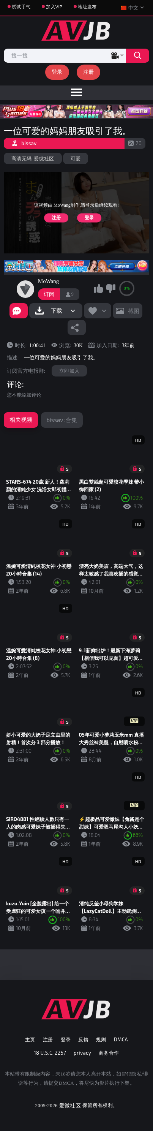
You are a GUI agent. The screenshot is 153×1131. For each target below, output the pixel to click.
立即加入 (69, 371)
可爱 (76, 158)
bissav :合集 (62, 419)
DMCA (121, 1039)
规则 (101, 1039)
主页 (30, 1039)
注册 (88, 71)
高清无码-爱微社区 (32, 158)
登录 (57, 71)
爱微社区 (70, 1105)
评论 (14, 384)
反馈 (83, 1039)
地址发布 (87, 6)
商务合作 (109, 1053)
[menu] (76, 92)
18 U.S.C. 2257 (50, 1053)
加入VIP (54, 6)
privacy (82, 1053)
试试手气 (21, 6)
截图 (133, 310)
